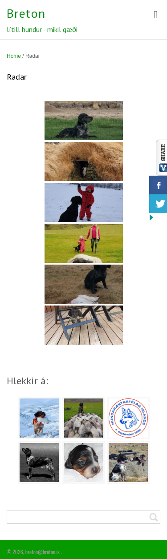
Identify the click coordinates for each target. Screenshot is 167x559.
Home (14, 56)
